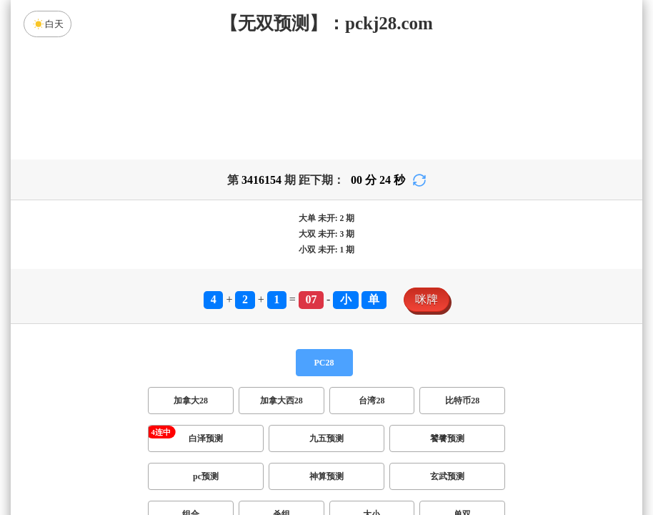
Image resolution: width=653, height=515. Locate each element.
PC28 (324, 363)
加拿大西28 (281, 401)
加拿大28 (191, 401)
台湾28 (371, 401)
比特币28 (462, 401)
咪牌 (426, 299)
